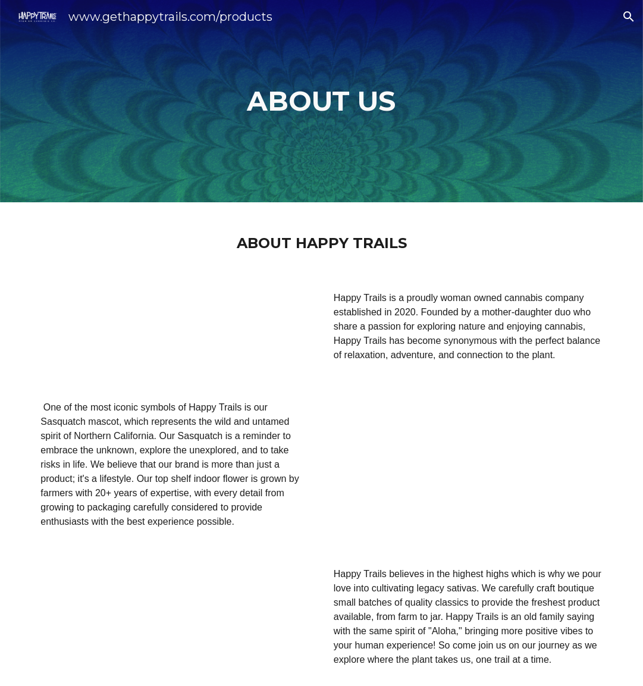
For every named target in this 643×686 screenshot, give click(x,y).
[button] (628, 16)
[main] (321, 101)
